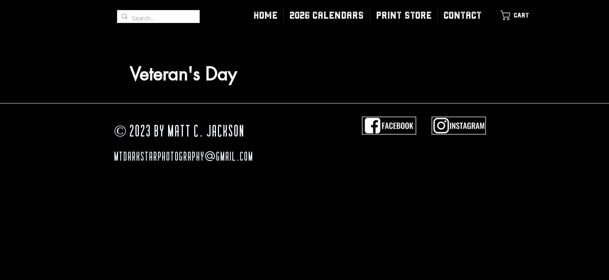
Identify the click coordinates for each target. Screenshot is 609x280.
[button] (403, 15)
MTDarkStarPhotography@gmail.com (183, 157)
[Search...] (157, 17)
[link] (519, 15)
